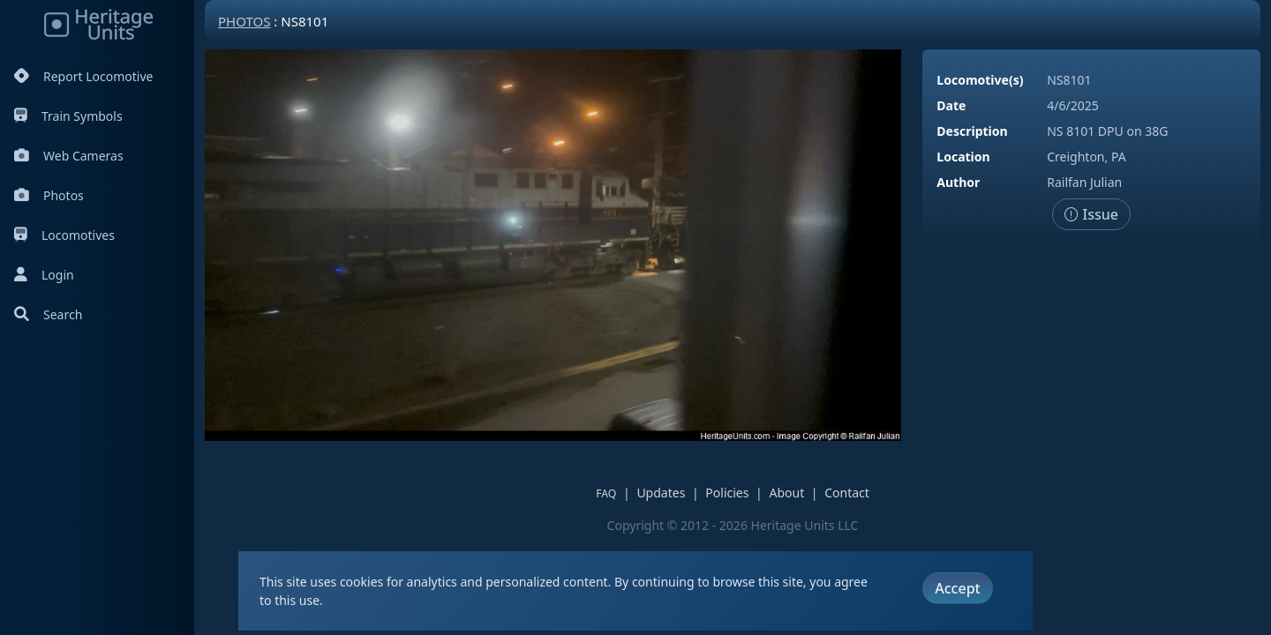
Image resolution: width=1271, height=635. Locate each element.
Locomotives (64, 235)
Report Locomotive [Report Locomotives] (83, 76)
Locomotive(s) (979, 79)
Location (962, 156)
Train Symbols (68, 116)
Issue (1091, 214)
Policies (726, 492)
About (786, 492)
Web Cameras (69, 155)
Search (48, 314)
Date (951, 105)
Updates (660, 492)
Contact (846, 492)
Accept (957, 588)
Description (971, 131)
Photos (49, 195)
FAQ (606, 493)
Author (958, 182)
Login (44, 274)
